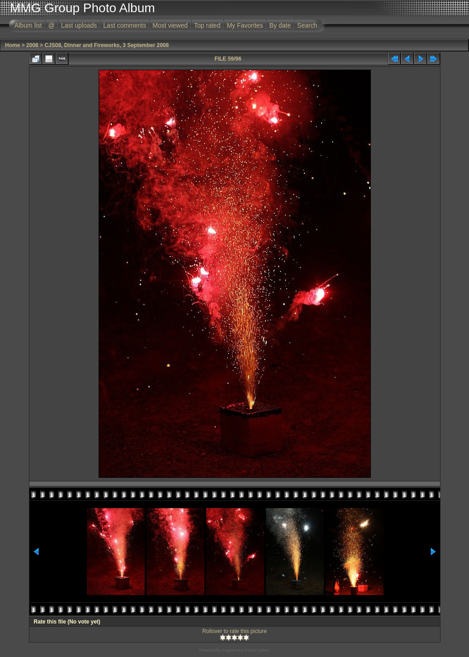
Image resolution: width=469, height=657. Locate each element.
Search (307, 25)
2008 (32, 45)
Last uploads (79, 25)
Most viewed (170, 25)
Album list (28, 25)
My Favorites (245, 25)
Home (12, 45)
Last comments (124, 25)
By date (280, 25)
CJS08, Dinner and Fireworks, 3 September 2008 (106, 45)
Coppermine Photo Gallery (246, 650)
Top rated (207, 25)
